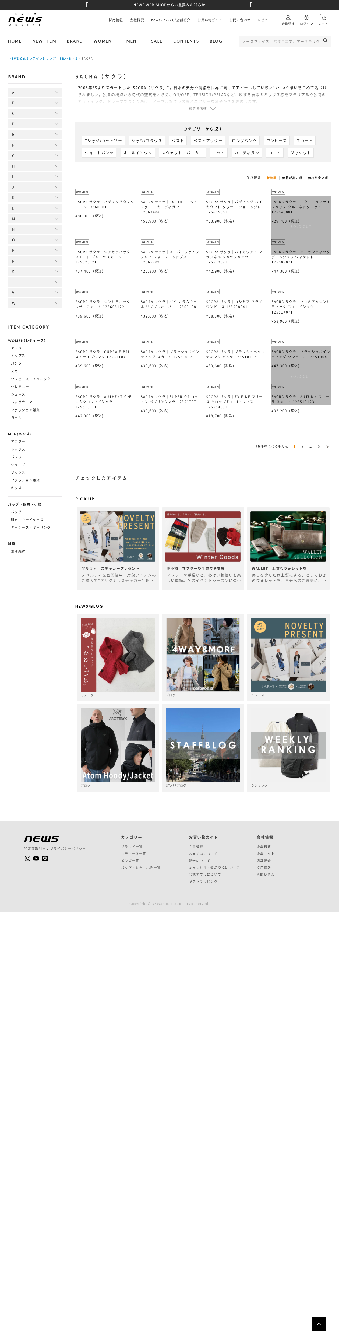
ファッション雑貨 (25, 409)
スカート (18, 371)
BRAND (75, 41)
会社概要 (137, 19)
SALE (157, 41)
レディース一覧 (133, 853)
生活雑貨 (18, 551)
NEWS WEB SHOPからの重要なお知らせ (169, 4)
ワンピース (276, 140)
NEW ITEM (44, 41)
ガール (16, 417)
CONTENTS (186, 41)
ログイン (306, 18)
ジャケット (300, 152)
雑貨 (12, 544)
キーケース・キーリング (31, 527)
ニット (219, 152)
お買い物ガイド (209, 19)
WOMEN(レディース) (27, 340)
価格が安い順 (318, 178)
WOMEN (103, 41)
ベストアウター (208, 140)
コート (275, 152)
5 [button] (318, 446)
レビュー (265, 19)
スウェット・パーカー (182, 152)
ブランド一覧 (132, 846)
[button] (327, 446)
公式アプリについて (205, 874)
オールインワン (137, 152)
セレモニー (20, 386)
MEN (131, 41)
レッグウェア (22, 402)
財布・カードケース (27, 519)
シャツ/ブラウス (147, 140)
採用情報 (116, 19)
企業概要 (264, 846)
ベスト (178, 140)
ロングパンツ (244, 140)
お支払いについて (203, 853)
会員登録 (288, 18)
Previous (87, 5)
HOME (15, 41)
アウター (18, 348)
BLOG (216, 41)
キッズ (16, 488)
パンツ (16, 363)
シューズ (18, 394)
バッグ (16, 511)
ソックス (18, 472)
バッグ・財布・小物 (25, 504)
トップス (18, 355)
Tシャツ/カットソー (103, 140)
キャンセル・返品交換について (214, 867)
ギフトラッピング (203, 881)
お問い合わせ (240, 19)
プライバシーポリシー (68, 848)
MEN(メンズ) (19, 434)
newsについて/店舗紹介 (171, 19)
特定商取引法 (35, 848)
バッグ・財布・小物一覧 (141, 867)
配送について (199, 860)
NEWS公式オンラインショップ (32, 58)
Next (251, 5)
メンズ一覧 (130, 860)
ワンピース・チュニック (31, 379)
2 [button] (302, 446)
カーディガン (246, 152)
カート (323, 18)
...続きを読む (196, 108)
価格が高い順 (292, 178)
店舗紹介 (264, 860)
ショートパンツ (99, 152)
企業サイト (266, 853)
